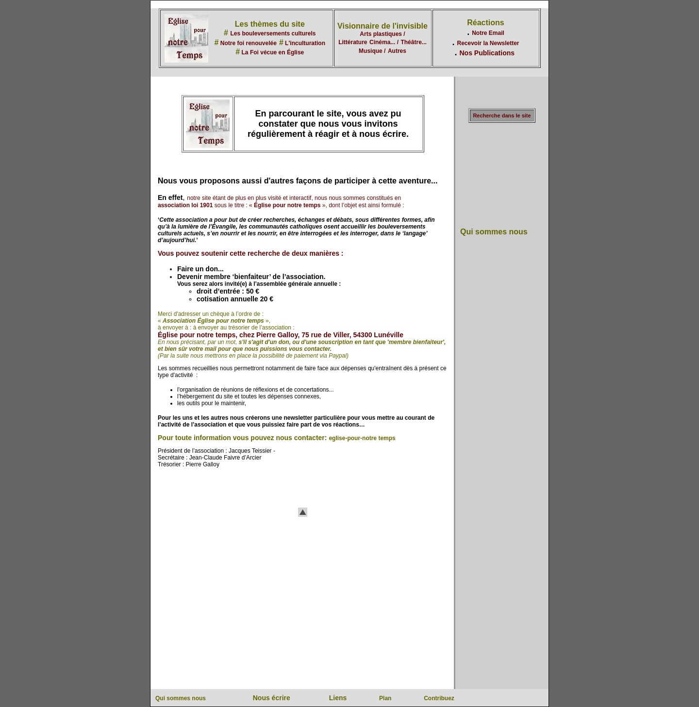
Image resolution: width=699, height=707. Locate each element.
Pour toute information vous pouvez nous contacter (241, 438)
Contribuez (439, 698)
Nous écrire (271, 698)
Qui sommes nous (494, 232)
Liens (338, 698)
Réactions (485, 22)
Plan (385, 698)
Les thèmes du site (270, 24)
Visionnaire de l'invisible (382, 26)
